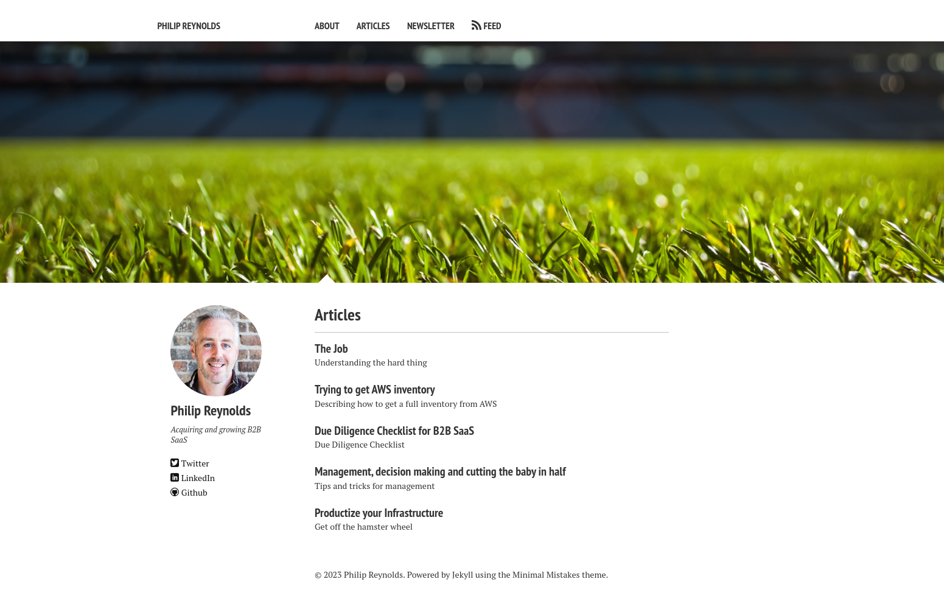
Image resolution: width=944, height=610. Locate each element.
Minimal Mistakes (546, 574)
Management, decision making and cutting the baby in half (440, 471)
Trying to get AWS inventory (375, 389)
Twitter (189, 463)
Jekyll (463, 574)
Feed (493, 25)
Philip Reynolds (188, 25)
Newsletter (431, 25)
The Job (331, 348)
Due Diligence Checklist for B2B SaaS (394, 430)
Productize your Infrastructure (379, 513)
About (327, 25)
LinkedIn (192, 477)
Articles (373, 25)
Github (188, 492)
